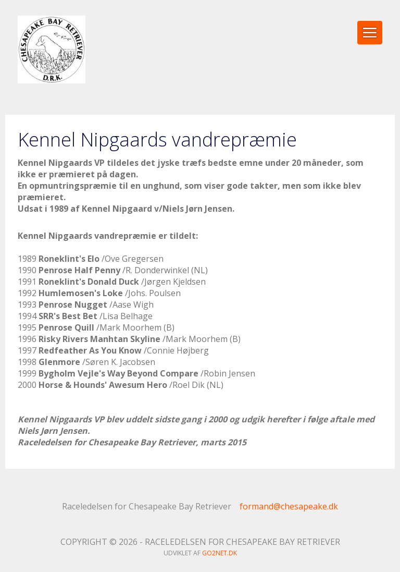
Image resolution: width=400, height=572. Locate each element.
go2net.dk (219, 553)
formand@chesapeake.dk (289, 506)
